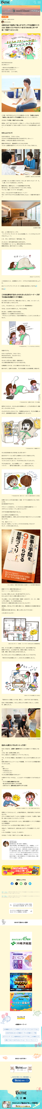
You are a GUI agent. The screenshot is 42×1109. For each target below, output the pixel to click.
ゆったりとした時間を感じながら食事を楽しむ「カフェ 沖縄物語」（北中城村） (19, 911)
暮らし (6, 896)
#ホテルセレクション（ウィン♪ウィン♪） (25, 1040)
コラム (6, 892)
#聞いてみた (8, 1040)
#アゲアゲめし (26, 1037)
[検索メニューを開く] (35, 2)
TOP (2, 892)
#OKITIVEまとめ (10, 1033)
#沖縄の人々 (35, 1037)
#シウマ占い (34, 1029)
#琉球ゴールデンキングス (23, 1029)
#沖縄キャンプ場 (31, 1033)
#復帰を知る (17, 1037)
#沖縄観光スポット (9, 1029)
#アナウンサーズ (7, 1037)
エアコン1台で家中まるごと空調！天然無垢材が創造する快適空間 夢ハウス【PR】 (22, 905)
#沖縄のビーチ (21, 1033)
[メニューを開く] (39, 2)
